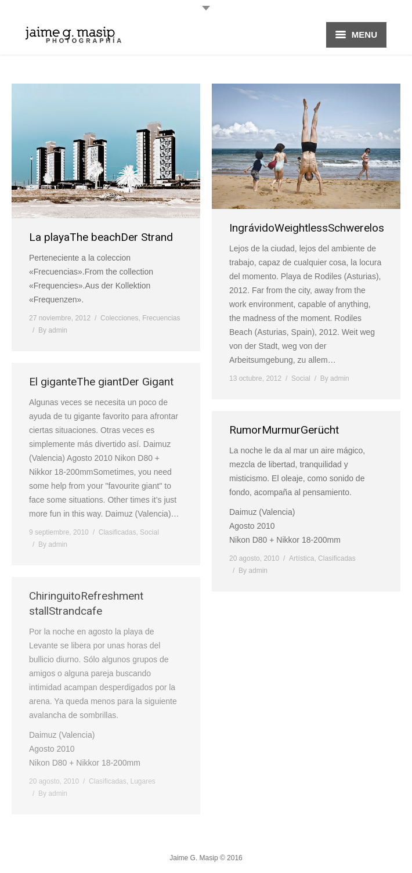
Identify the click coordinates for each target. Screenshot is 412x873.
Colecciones (119, 318)
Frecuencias (161, 318)
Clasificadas (117, 532)
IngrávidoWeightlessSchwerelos (306, 228)
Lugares (142, 781)
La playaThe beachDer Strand (101, 237)
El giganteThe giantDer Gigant (101, 381)
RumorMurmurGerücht (284, 429)
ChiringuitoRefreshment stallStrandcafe (86, 603)
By (52, 330)
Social (300, 378)
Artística (301, 558)
